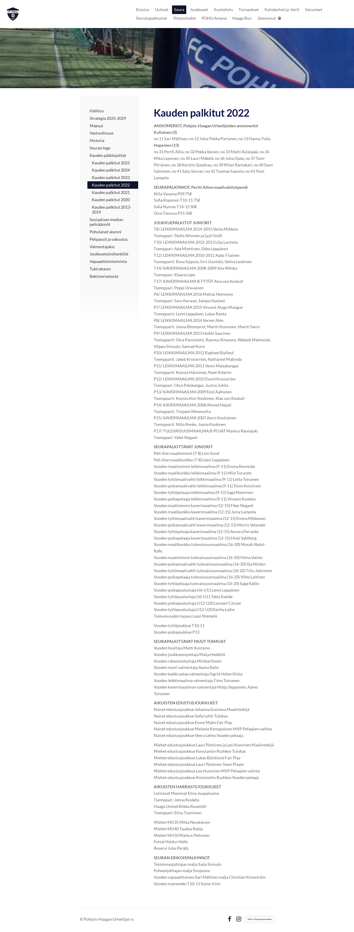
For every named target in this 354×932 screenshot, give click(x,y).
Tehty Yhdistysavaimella (259, 919)
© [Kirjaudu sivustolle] (82, 919)
